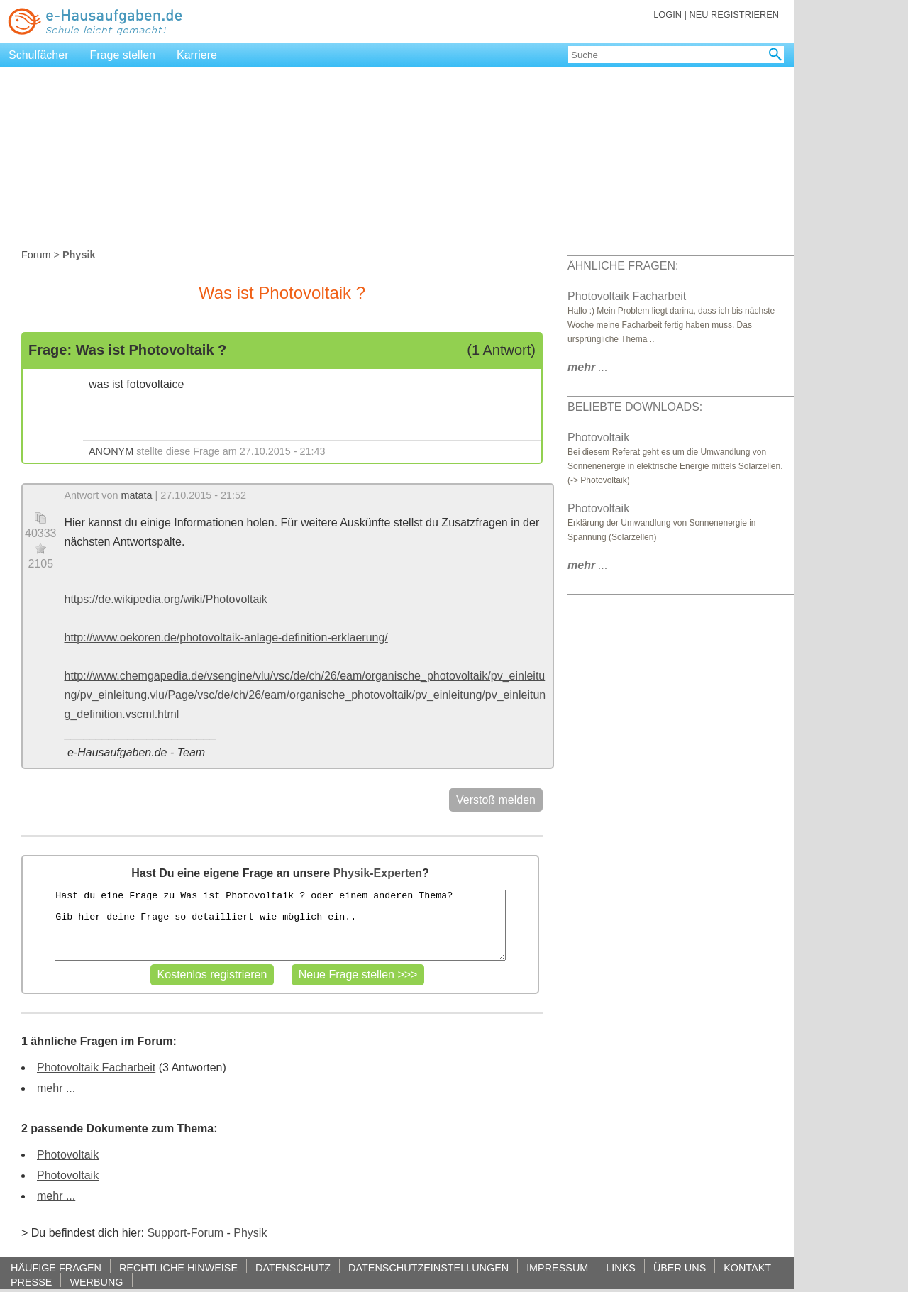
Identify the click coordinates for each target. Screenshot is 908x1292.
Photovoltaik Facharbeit (96, 1067)
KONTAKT (747, 1267)
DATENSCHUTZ (293, 1267)
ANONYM (111, 451)
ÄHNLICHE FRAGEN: (623, 266)
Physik (250, 1233)
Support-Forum (185, 1233)
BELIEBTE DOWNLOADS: (635, 407)
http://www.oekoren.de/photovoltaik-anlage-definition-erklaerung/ (226, 637)
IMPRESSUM (557, 1267)
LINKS (621, 1267)
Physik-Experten (377, 873)
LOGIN (667, 14)
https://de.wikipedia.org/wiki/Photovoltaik (166, 599)
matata (137, 495)
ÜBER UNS (679, 1267)
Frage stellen (123, 55)
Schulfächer (39, 55)
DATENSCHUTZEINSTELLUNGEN (428, 1267)
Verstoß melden (496, 800)
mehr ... (56, 1088)
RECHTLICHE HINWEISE (178, 1267)
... (588, 367)
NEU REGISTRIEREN (734, 14)
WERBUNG (96, 1281)
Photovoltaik (68, 1155)
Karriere (197, 55)
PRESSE (31, 1281)
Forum (36, 254)
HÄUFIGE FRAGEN (56, 1267)
